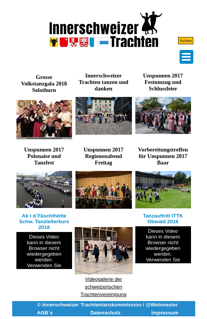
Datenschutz (105, 313)
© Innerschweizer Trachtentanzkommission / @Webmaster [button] (107, 305)
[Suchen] (174, 40)
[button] (103, 97)
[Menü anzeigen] (186, 57)
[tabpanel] (104, 255)
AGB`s (45, 313)
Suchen (185, 41)
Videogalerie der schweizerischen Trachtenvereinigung (103, 286)
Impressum (164, 313)
